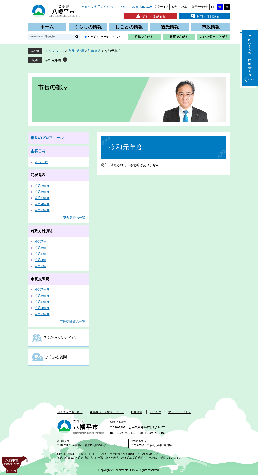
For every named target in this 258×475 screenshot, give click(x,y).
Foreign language (141, 6)
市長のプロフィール (47, 138)
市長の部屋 (76, 51)
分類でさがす (179, 36)
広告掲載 (136, 412)
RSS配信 (155, 412)
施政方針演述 (42, 231)
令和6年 (40, 248)
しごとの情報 (129, 26)
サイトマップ (119, 6)
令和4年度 (42, 204)
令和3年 (40, 266)
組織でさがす (144, 36)
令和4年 (40, 260)
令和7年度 (42, 186)
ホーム (47, 26)
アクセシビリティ (179, 412)
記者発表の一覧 (74, 217)
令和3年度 (42, 210)
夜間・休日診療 (205, 16)
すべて (91, 36)
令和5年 (40, 254)
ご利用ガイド (100, 6)
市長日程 (38, 151)
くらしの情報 (88, 26)
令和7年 (40, 241)
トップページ (54, 51)
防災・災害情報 (150, 16)
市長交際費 (40, 279)
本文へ (86, 6)
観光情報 (170, 26)
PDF (117, 36)
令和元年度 (53, 60)
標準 (184, 7)
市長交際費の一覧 (73, 321)
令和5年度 (42, 198)
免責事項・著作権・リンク (107, 412)
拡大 (174, 7)
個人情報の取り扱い (70, 412)
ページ (105, 36)
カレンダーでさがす (214, 36)
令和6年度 (42, 192)
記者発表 (94, 51)
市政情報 (211, 26)
